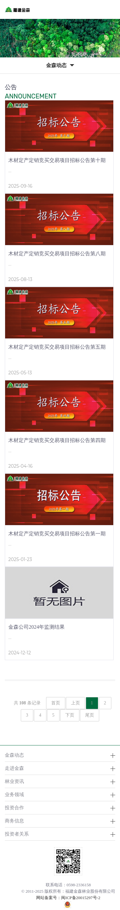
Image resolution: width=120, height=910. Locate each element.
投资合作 (14, 807)
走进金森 (14, 768)
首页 (55, 703)
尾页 (89, 715)
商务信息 (14, 820)
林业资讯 (14, 781)
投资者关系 (17, 834)
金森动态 (14, 755)
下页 (69, 715)
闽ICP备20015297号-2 (80, 897)
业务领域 (14, 794)
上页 (75, 703)
